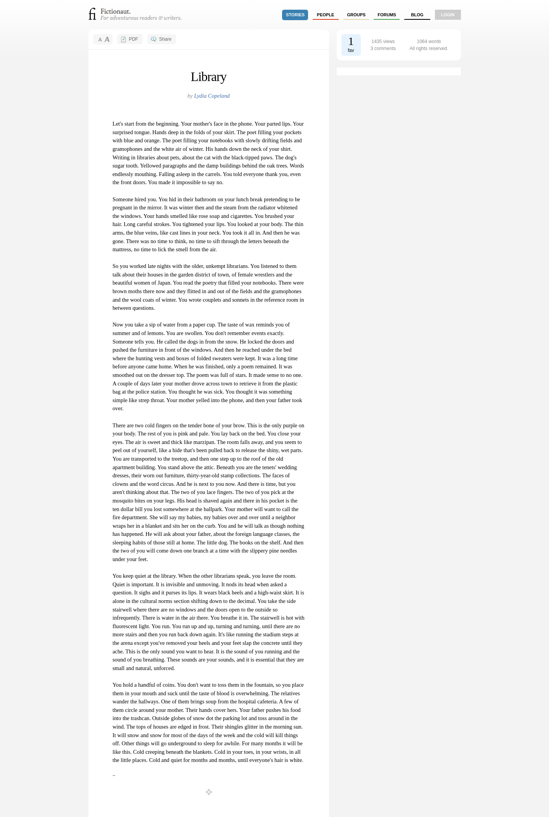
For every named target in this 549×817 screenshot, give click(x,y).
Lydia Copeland (212, 96)
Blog (417, 14)
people (325, 14)
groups (356, 14)
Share (165, 39)
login (448, 14)
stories (295, 14)
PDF (133, 39)
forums (387, 14)
